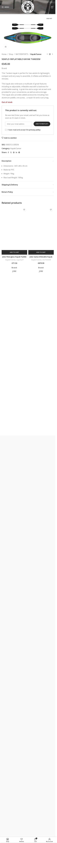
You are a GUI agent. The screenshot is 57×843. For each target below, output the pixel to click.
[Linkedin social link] (16, 152)
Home (4, 54)
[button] (14, 252)
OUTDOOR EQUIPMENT (43, 261)
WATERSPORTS (21, 54)
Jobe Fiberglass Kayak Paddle (14, 257)
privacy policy (35, 130)
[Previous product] (47, 54)
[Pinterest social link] (13, 152)
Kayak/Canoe (35, 54)
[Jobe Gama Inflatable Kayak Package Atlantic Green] (41, 228)
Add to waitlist (42, 124)
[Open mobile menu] (5, 7)
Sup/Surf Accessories (17, 261)
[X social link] (11, 152)
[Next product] (52, 54)
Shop (11, 54)
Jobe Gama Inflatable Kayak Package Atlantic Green (41, 258)
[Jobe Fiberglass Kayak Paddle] (14, 228)
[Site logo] (27, 7)
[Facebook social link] (8, 152)
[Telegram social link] (19, 152)
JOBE (14, 271)
